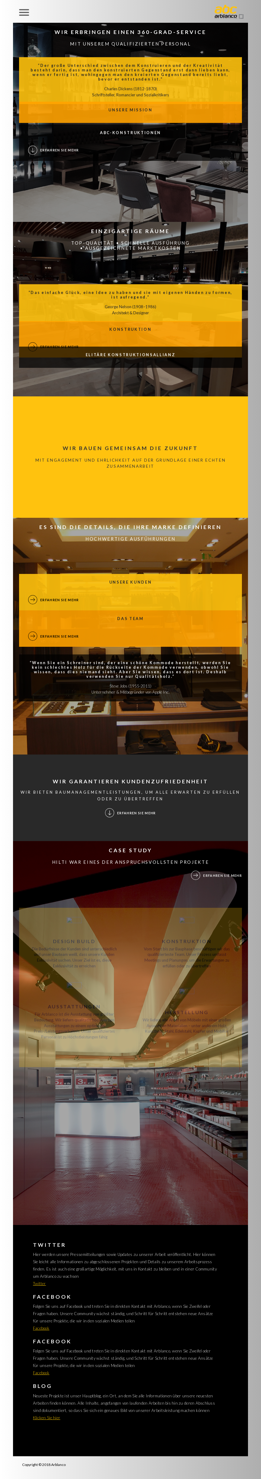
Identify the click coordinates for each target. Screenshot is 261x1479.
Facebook (41, 1328)
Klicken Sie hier (46, 1417)
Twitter (39, 1283)
